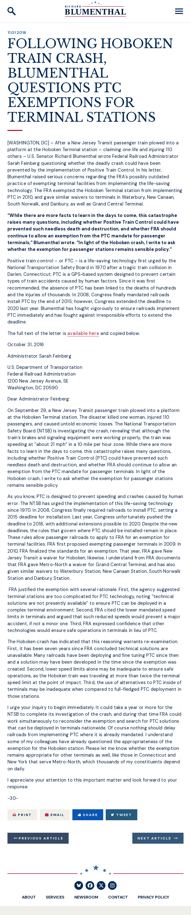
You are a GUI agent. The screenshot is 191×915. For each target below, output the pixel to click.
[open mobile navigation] (179, 11)
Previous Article (41, 838)
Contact (118, 897)
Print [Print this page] (22, 815)
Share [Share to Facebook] (88, 815)
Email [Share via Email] (55, 815)
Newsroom (86, 897)
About (29, 897)
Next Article (154, 838)
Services (55, 897)
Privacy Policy (153, 897)
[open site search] (11, 11)
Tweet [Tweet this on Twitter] (121, 815)
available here (83, 333)
